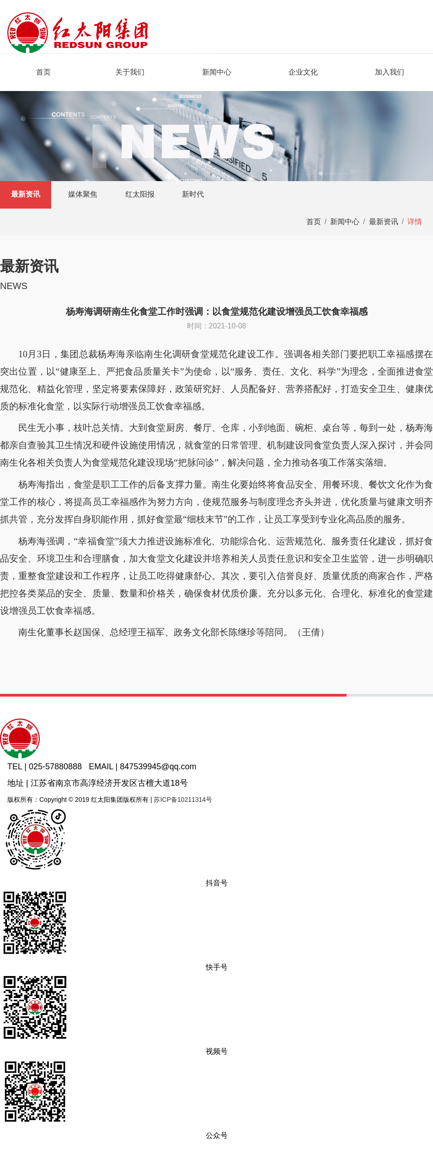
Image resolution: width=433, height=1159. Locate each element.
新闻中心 (216, 72)
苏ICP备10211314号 (183, 799)
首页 (43, 72)
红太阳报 (140, 194)
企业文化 (303, 72)
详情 (414, 221)
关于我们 (129, 72)
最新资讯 (25, 194)
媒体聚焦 (82, 194)
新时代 (193, 194)
